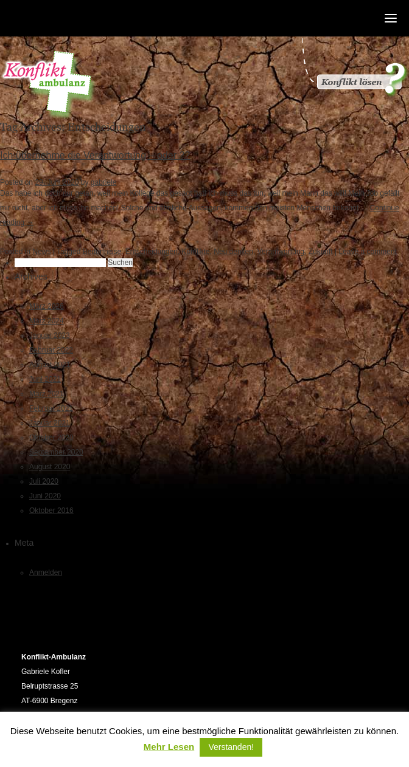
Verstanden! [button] (231, 747)
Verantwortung (280, 251)
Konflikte (196, 251)
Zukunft (321, 251)
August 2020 (49, 467)
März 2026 (46, 306)
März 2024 (46, 321)
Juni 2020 (45, 496)
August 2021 (49, 364)
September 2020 (56, 452)
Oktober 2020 (51, 437)
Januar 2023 (49, 335)
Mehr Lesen (169, 747)
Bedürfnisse (102, 251)
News (41, 251)
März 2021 (46, 394)
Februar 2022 (51, 350)
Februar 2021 (51, 408)
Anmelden (45, 572)
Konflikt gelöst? (354, 66)
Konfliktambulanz (48, 85)
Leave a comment (368, 251)
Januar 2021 (49, 423)
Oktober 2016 (51, 510)
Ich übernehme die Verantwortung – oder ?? (95, 155)
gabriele (104, 182)
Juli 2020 (43, 481)
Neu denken (233, 251)
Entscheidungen (151, 251)
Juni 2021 (45, 379)
